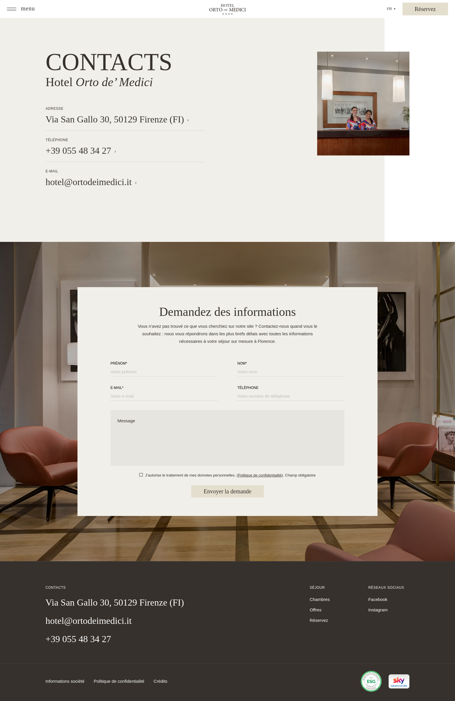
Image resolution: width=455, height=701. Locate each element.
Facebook (377, 599)
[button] (21, 9)
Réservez (319, 620)
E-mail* (117, 388)
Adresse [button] (55, 109)
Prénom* (119, 363)
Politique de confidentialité (260, 475)
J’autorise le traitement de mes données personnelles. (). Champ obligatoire (230, 475)
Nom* (242, 363)
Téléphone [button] (57, 140)
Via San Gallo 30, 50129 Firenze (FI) (115, 602)
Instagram (378, 609)
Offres (316, 609)
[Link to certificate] (368, 681)
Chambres (320, 599)
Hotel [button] (99, 85)
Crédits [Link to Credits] (160, 681)
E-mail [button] (52, 171)
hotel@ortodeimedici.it (89, 620)
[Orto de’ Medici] (227, 10)
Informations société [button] (65, 681)
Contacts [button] (109, 63)
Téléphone (248, 388)
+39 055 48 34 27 (78, 639)
